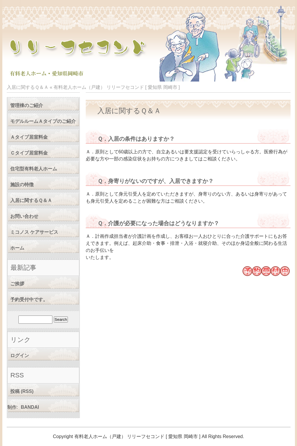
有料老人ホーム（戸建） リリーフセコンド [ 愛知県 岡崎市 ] (117, 87)
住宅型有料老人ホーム (33, 168)
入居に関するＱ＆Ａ (31, 200)
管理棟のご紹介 (26, 105)
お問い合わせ (24, 216)
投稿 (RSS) (22, 391)
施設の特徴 (22, 184)
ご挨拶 (17, 283)
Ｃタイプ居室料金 (29, 152)
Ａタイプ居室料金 (29, 137)
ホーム (17, 247)
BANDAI (30, 407)
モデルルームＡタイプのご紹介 (43, 121)
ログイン (19, 355)
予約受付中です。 (29, 299)
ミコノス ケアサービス (34, 232)
